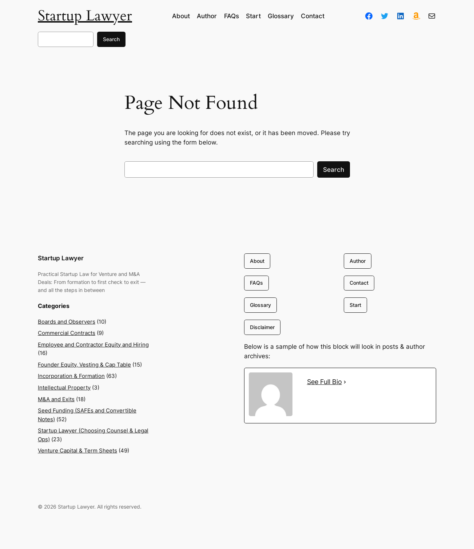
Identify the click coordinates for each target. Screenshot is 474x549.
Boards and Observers (66, 321)
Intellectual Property (64, 387)
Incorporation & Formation (71, 375)
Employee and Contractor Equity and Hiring (93, 344)
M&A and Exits (56, 399)
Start (355, 305)
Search (111, 39)
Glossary (260, 305)
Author (357, 261)
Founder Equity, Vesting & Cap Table (84, 364)
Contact (358, 283)
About (257, 261)
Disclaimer (262, 327)
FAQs (256, 283)
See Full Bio (324, 382)
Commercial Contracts (66, 332)
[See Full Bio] (345, 382)
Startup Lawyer (85, 16)
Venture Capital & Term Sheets (77, 450)
